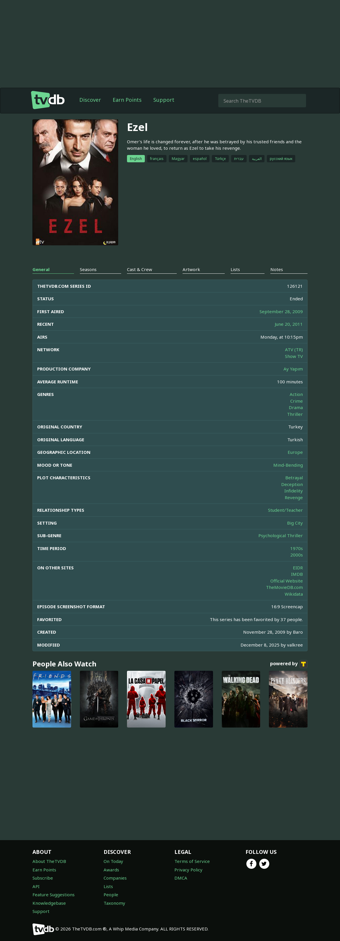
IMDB (297, 574)
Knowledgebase (49, 903)
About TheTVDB (49, 861)
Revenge (294, 497)
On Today (113, 861)
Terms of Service (192, 861)
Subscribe (42, 878)
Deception (292, 484)
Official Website (286, 581)
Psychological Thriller (280, 535)
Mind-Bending (288, 465)
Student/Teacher (285, 510)
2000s (296, 555)
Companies (115, 878)
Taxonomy (114, 903)
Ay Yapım (293, 369)
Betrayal (294, 477)
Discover (90, 99)
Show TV (294, 356)
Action (296, 394)
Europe (295, 452)
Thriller (295, 414)
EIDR (298, 568)
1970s (296, 548)
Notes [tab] (276, 269)
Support (163, 99)
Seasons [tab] (88, 269)
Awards (111, 870)
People (111, 894)
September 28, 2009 (281, 311)
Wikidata (294, 594)
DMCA (180, 878)
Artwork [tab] (191, 269)
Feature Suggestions (53, 894)
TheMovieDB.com (284, 587)
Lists (108, 886)
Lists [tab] (235, 269)
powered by (289, 664)
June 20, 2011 (289, 324)
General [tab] (40, 269)
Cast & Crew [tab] (139, 269)
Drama (296, 407)
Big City (295, 523)
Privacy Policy (188, 870)
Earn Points (127, 99)
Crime (296, 401)
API (36, 886)
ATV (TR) (294, 349)
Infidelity (293, 491)
